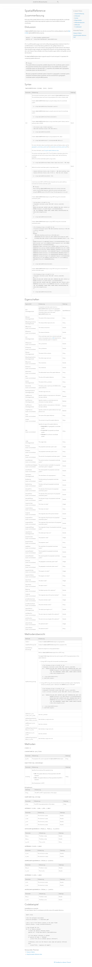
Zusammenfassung (79, 13)
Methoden (77, 24)
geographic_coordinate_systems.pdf (40, 147)
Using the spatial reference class (51, 150)
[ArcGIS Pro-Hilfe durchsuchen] (45, 2)
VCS (53, 339)
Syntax (76, 18)
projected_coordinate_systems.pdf (59, 147)
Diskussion (77, 16)
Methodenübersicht (79, 22)
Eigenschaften (78, 20)
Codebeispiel (78, 27)
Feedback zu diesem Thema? (63, 964)
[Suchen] (58, 1)
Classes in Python (30, 954)
